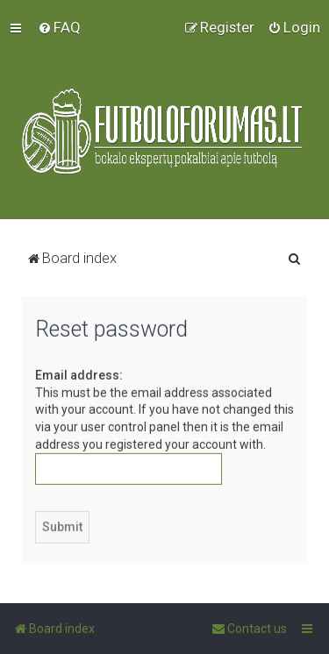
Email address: (79, 374)
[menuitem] (59, 27)
